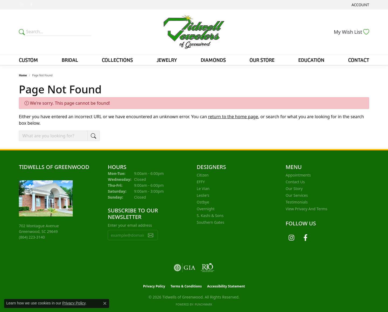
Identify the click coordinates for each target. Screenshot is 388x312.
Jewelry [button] (167, 59)
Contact (358, 59)
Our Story (294, 188)
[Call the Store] (32, 237)
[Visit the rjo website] (207, 267)
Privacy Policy (154, 286)
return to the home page (233, 117)
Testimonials (297, 202)
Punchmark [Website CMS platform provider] (203, 304)
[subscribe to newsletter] (151, 235)
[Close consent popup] (104, 303)
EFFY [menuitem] (201, 181)
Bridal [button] (70, 59)
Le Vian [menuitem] (203, 188)
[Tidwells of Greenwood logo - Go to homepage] (194, 31)
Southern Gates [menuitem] (210, 222)
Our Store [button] (262, 59)
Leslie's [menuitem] (203, 195)
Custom (28, 59)
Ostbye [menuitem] (203, 202)
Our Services (297, 195)
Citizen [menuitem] (203, 175)
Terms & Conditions (186, 286)
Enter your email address (130, 225)
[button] (360, 4)
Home (23, 75)
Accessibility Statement (226, 286)
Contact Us (295, 181)
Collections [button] (117, 59)
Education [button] (311, 59)
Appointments (298, 175)
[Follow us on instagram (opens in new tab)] (22, 5)
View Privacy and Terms (306, 208)
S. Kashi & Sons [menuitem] (210, 215)
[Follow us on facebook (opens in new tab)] (31, 5)
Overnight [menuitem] (205, 208)
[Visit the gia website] (184, 267)
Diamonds (213, 59)
